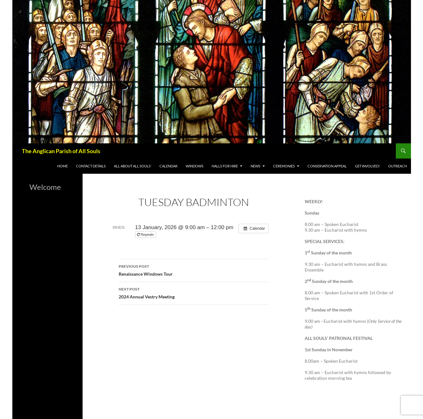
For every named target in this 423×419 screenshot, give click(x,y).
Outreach (397, 166)
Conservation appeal (327, 166)
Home (62, 166)
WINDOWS (194, 166)
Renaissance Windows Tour (194, 270)
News (255, 166)
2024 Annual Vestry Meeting (194, 292)
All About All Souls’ (132, 166)
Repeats (146, 234)
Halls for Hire (225, 166)
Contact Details (91, 166)
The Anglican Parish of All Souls (61, 150)
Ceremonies (284, 166)
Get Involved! (367, 166)
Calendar (168, 166)
